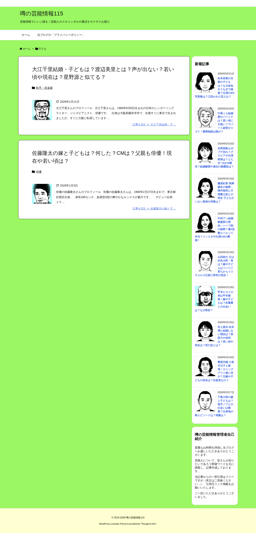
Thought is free (148, 524)
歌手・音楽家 (44, 87)
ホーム (27, 48)
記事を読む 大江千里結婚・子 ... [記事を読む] (154, 124)
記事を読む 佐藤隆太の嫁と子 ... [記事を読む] (154, 208)
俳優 (39, 171)
